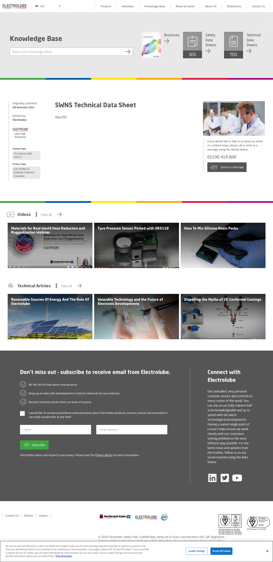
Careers (43, 515)
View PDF (61, 116)
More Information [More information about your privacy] (63, 556)
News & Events (185, 6)
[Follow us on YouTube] (237, 478)
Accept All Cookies (221, 551)
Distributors (234, 6)
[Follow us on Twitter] (225, 478)
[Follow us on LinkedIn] (212, 478)
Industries (128, 6)
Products (106, 6)
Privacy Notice (104, 455)
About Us (210, 6)
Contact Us (258, 6)
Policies (28, 515)
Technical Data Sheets (22, 155)
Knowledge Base (155, 6)
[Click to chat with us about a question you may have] (268, 26)
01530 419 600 (221, 156)
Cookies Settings (196, 551)
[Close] (267, 551)
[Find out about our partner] (115, 517)
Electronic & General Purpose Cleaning (24, 172)
